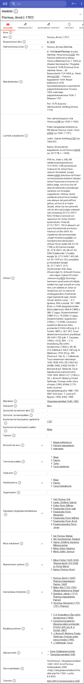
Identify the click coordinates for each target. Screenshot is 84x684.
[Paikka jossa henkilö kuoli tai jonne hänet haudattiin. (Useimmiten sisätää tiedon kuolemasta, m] (5, 430)
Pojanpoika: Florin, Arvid (65, 521)
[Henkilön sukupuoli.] (15, 405)
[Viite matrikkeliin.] (22, 668)
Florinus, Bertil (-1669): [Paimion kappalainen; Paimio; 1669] (64, 581)
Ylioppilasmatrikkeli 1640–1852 (63, 401)
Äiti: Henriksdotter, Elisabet (66, 539)
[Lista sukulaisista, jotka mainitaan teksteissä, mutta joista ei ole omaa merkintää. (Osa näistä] (21, 543)
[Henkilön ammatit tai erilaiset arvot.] (22, 445)
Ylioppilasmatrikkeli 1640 (62, 654)
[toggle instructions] (15, 11)
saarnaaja (58, 448)
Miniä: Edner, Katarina (64, 548)
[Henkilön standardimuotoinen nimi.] (10, 37)
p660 (57, 175)
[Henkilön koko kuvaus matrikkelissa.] (20, 81)
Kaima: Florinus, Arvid (64, 569)
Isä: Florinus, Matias (63, 536)
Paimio (56, 460)
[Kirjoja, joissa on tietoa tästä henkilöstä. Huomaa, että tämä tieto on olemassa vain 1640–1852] (23, 628)
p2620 (77, 150)
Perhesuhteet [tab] (25, 25)
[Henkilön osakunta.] (15, 472)
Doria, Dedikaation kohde (62, 651)
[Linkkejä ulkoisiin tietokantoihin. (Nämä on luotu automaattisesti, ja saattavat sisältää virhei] (18, 652)
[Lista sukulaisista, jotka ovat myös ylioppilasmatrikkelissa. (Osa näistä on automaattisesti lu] (5, 514)
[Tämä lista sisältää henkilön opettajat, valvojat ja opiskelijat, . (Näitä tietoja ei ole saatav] (26, 564)
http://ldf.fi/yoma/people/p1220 (63, 681)
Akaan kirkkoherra (62, 442)
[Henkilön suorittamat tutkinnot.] (13, 435)
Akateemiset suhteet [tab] (48, 25)
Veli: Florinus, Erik (61, 499)
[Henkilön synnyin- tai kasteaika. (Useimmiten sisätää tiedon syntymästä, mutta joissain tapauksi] (32, 410)
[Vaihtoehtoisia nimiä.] (26, 46)
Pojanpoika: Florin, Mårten (66, 518)
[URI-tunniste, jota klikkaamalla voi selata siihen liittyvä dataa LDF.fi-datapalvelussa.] (14, 680)
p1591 (73, 138)
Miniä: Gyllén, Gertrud (63, 551)
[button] (42, 14)
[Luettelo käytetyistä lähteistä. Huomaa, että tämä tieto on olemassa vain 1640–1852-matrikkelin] (12, 278)
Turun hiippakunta (62, 486)
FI (74, 4)
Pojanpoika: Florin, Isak (64, 508)
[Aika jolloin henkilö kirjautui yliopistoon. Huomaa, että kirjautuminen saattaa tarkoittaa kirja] (24, 41)
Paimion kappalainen (63, 445)
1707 (49, 421)
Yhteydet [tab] (69, 25)
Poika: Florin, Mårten (63, 505)
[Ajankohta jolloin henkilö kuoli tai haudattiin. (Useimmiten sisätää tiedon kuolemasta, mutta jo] (5, 423)
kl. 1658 (51, 42)
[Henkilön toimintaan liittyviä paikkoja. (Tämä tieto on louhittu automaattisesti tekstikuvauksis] (23, 461)
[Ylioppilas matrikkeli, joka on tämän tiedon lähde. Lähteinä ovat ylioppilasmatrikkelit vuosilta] (15, 401)
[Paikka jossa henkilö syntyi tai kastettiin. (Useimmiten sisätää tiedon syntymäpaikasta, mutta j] (31, 415)
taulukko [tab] (8, 25)
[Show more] (42, 46)
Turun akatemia (61, 466)
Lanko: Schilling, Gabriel (65, 502)
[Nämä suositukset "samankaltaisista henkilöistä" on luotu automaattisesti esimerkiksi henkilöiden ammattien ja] (28, 591)
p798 (58, 121)
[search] (28, 4)
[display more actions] (81, 4)
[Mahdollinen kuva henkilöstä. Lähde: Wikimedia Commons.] (10, 32)
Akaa (49, 429)
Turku (56, 463)
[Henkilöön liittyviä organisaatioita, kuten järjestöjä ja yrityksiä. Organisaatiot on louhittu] (18, 492)
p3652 (50, 133)
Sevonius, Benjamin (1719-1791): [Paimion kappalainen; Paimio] (66, 606)
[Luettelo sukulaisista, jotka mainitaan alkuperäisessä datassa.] (26, 135)
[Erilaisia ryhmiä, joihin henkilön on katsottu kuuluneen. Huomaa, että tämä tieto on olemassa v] (19, 482)
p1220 (72, 55)
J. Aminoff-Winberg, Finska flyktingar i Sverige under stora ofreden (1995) (67, 636)
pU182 (56, 76)
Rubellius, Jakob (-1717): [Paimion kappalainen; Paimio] (65, 596)
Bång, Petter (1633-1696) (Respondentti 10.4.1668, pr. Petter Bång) (66, 563)
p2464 (69, 237)
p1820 (62, 278)
